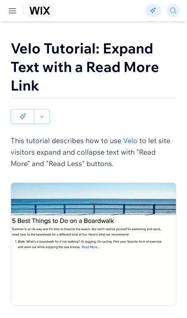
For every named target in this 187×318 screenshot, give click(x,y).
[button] (22, 117)
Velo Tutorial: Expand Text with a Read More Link (85, 66)
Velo (130, 140)
